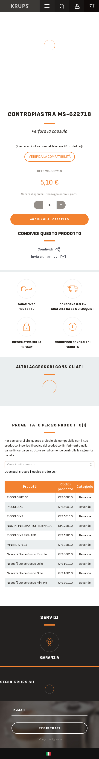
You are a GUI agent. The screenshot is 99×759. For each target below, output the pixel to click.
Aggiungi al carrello (49, 219)
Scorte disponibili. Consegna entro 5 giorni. (49, 194)
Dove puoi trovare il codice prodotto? (31, 472)
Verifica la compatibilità (49, 156)
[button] (76, 5)
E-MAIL (20, 710)
